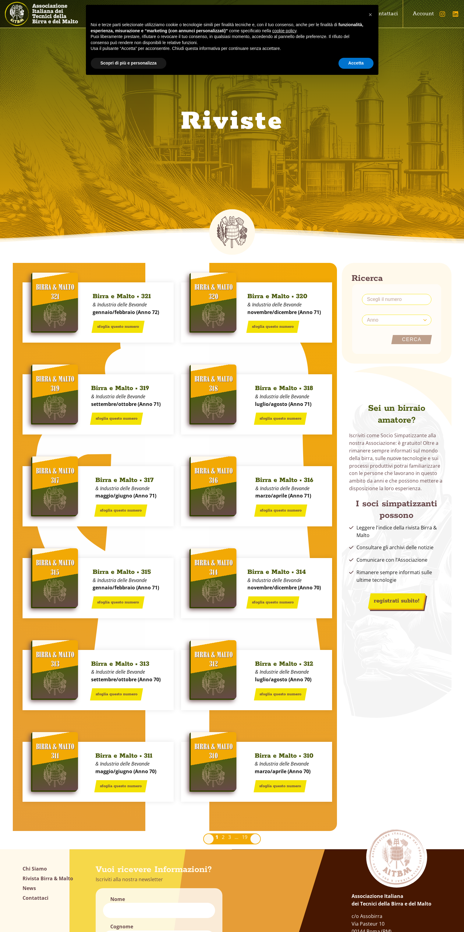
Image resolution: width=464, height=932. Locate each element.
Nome (117, 899)
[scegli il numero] (396, 299)
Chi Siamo (35, 868)
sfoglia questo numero (118, 326)
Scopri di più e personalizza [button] (129, 63)
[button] (370, 14)
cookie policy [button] (284, 30)
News (29, 888)
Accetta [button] (356, 63)
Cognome (121, 926)
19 (244, 837)
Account (423, 13)
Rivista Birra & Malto (48, 878)
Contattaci (385, 13)
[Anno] (396, 320)
